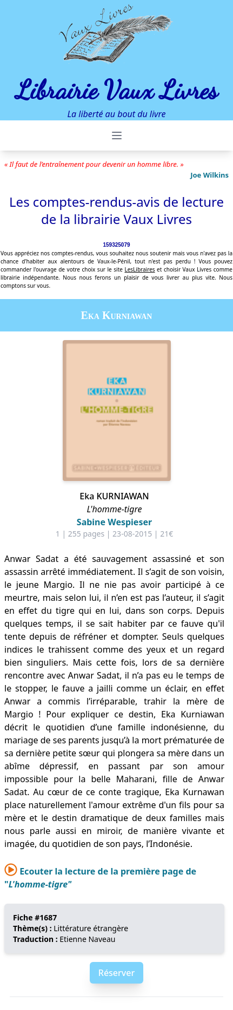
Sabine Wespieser (114, 522)
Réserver (116, 973)
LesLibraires (139, 269)
